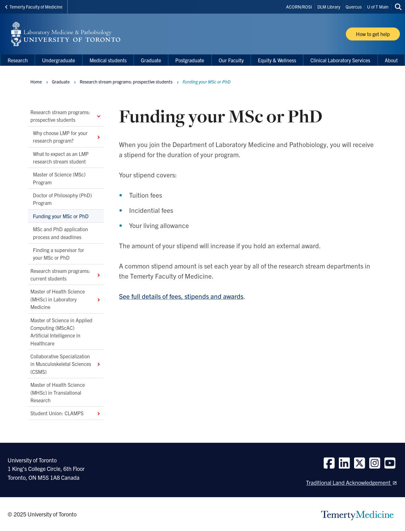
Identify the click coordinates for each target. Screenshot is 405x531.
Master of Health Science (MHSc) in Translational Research (57, 392)
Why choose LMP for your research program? (67, 136)
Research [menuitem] (18, 60)
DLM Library (328, 6)
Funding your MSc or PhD (61, 216)
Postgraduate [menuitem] (189, 60)
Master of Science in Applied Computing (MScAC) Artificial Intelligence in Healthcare (61, 331)
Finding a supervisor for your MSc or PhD (58, 253)
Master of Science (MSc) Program (59, 178)
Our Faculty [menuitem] (231, 60)
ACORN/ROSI (299, 6)
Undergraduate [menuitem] (58, 60)
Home (36, 81)
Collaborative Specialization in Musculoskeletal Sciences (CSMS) (65, 364)
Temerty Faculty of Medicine (33, 6)
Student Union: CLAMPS (65, 413)
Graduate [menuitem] (151, 60)
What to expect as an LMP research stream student (61, 157)
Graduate (61, 81)
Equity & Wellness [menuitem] (277, 60)
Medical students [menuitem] (108, 60)
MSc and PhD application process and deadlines (60, 233)
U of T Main (378, 6)
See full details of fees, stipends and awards (181, 296)
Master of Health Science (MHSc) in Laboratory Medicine (65, 299)
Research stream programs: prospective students (65, 116)
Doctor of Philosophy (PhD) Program (62, 199)
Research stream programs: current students (65, 274)
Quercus (354, 6)
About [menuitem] (391, 60)
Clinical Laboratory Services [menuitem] (340, 60)
